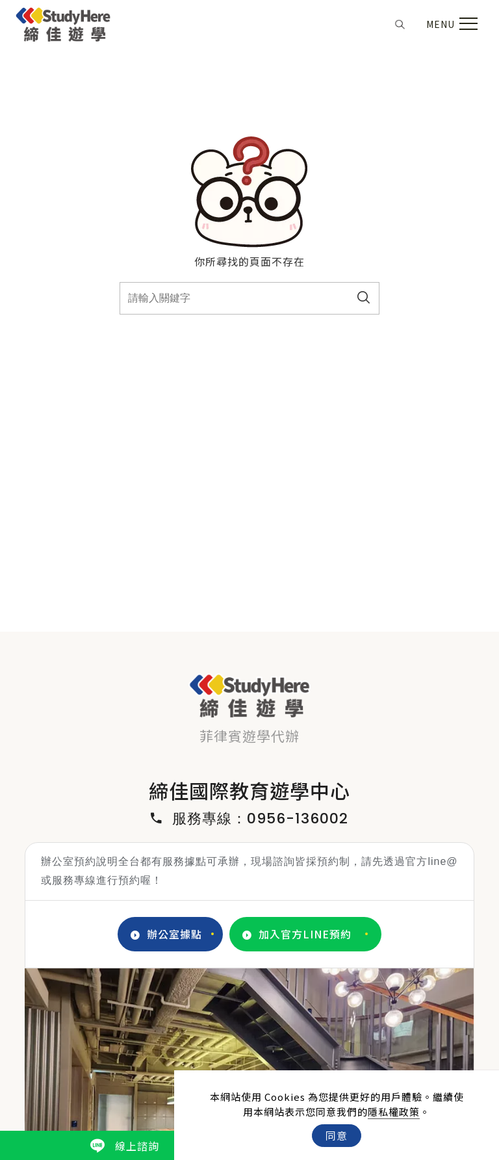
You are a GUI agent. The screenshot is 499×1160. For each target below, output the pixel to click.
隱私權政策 (394, 1111)
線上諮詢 (124, 1146)
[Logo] (63, 22)
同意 (337, 1135)
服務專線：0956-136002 (249, 819)
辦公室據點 (166, 934)
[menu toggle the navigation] (450, 24)
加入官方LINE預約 (297, 934)
